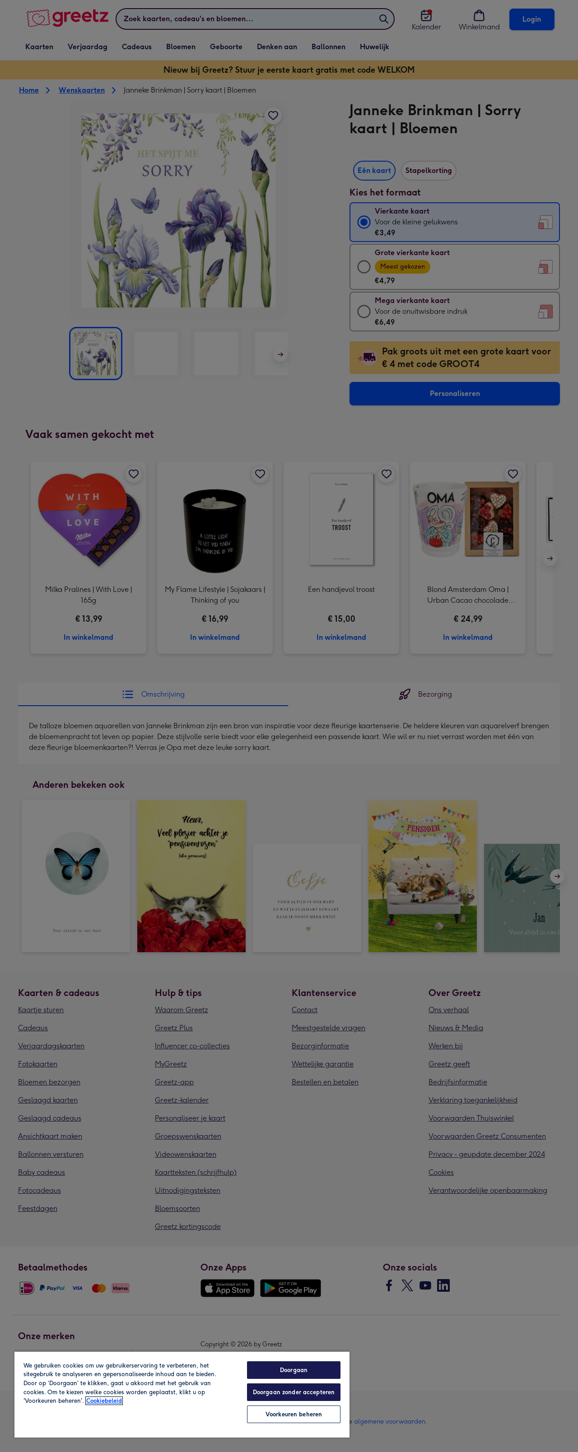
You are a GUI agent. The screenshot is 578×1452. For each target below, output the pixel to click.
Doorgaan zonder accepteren (294, 1392)
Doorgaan (294, 1370)
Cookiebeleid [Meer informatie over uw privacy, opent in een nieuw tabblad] (104, 1400)
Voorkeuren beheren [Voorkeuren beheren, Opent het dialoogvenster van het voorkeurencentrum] (294, 1414)
